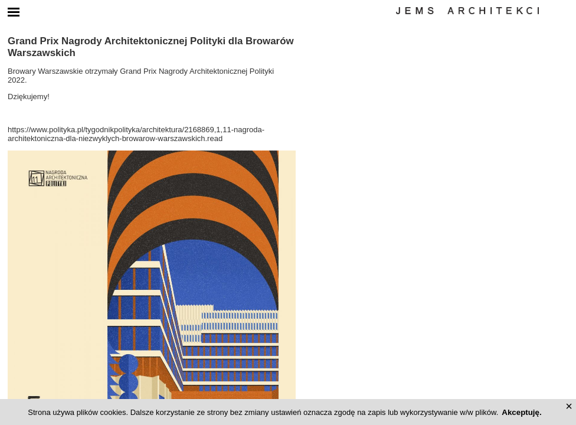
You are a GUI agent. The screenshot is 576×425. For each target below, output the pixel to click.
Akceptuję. (521, 412)
